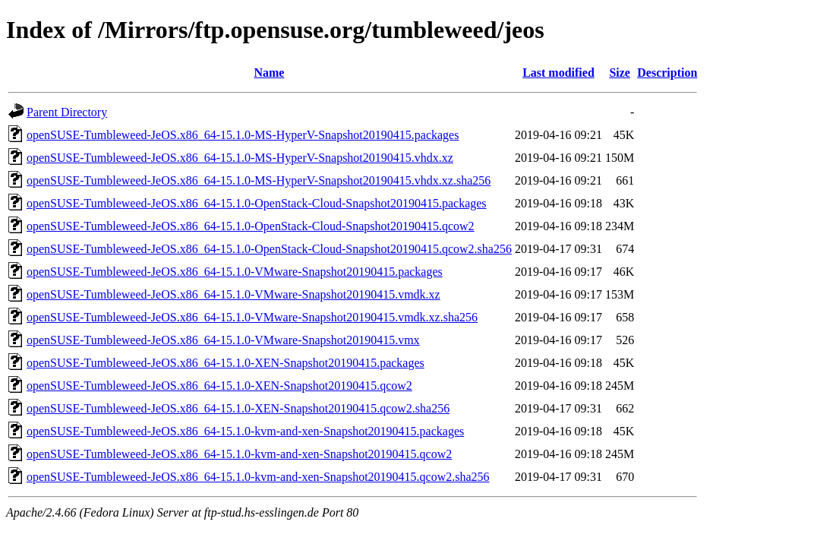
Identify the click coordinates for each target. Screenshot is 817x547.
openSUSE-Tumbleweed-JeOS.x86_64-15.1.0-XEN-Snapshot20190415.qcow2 (219, 385)
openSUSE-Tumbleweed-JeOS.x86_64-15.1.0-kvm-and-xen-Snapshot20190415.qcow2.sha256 (258, 476)
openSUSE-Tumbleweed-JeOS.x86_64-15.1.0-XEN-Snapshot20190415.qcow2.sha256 (238, 408)
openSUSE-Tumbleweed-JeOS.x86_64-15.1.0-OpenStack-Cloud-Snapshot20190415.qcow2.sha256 (269, 248)
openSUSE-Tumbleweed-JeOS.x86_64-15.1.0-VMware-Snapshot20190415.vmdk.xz (233, 294)
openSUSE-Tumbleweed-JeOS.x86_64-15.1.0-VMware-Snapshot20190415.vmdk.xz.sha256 (252, 317)
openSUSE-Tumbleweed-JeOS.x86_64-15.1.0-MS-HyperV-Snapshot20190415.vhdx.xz (240, 157)
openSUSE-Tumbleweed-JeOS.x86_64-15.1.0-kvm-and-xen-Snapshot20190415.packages (245, 431)
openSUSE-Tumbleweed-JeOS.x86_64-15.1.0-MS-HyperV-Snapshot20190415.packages (243, 134)
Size (619, 72)
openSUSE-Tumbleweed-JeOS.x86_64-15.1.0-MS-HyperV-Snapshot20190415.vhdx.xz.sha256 (259, 180)
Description (667, 72)
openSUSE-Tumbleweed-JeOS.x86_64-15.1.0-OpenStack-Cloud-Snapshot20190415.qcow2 (251, 226)
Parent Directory (67, 112)
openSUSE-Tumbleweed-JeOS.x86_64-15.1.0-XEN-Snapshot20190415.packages (225, 362)
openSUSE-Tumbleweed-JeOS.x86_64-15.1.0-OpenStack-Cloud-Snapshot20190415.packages (257, 203)
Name (269, 72)
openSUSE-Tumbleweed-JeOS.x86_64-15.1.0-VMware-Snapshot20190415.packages (235, 271)
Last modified (558, 72)
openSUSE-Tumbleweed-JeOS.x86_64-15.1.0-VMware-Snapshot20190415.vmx (223, 340)
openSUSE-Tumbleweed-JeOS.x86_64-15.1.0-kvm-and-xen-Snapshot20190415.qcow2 (239, 453)
